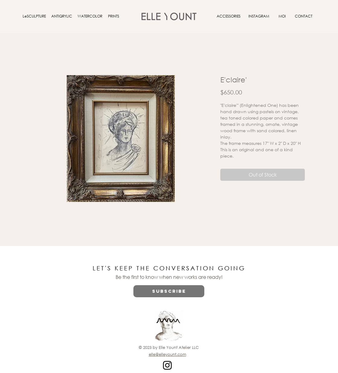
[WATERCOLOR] (90, 16)
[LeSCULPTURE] (34, 16)
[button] (168, 291)
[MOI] (282, 16)
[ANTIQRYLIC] (61, 16)
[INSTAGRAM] (259, 16)
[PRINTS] (113, 16)
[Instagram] (167, 365)
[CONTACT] (303, 16)
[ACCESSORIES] (228, 16)
